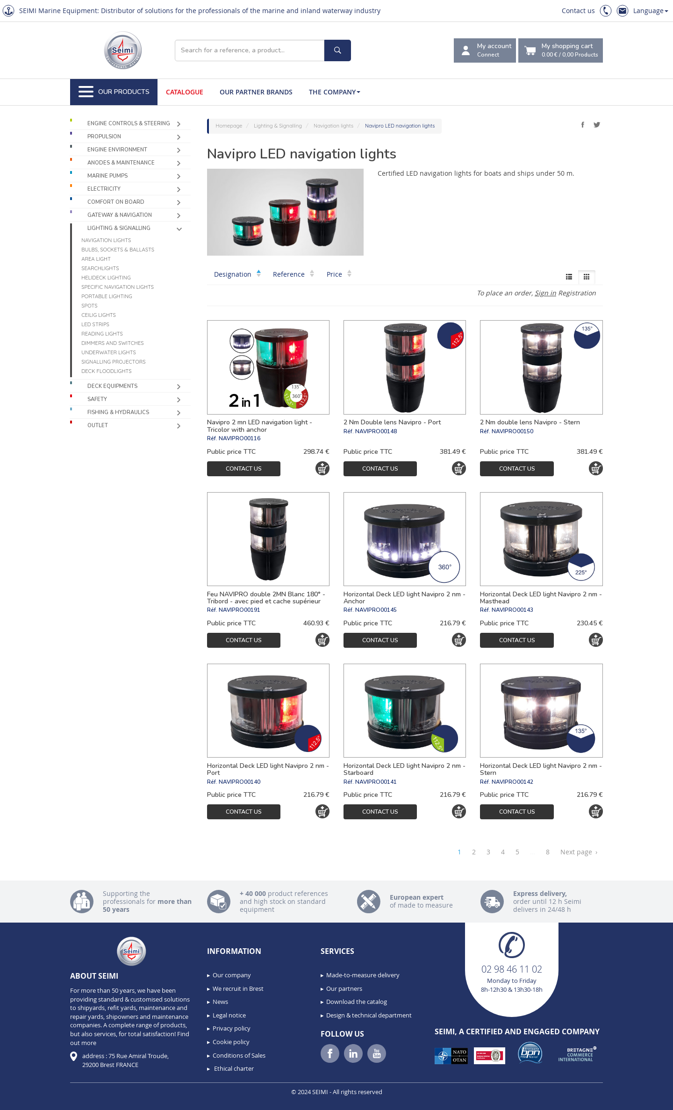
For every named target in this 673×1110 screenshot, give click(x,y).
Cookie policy (231, 1042)
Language (650, 10)
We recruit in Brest (238, 988)
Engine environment (117, 149)
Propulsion (104, 136)
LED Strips (95, 324)
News (220, 1001)
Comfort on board (115, 202)
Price (339, 274)
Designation (237, 274)
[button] (28, 1099)
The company (334, 91)
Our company (232, 975)
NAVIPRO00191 (239, 610)
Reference (293, 274)
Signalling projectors (113, 361)
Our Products (114, 92)
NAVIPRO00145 (376, 610)
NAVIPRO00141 (376, 782)
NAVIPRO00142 (512, 782)
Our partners (344, 988)
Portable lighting (106, 296)
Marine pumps (107, 175)
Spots (89, 305)
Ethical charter (233, 1068)
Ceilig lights (98, 315)
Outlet (97, 425)
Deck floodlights (106, 371)
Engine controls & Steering (128, 123)
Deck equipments (112, 386)
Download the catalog (356, 1001)
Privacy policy (232, 1028)
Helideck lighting (106, 277)
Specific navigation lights (117, 287)
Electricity (104, 189)
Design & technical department (369, 1015)
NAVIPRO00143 (512, 610)
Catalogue (184, 91)
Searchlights (100, 268)
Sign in (545, 292)
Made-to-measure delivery (363, 975)
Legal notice (229, 1015)
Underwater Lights (108, 352)
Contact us (578, 10)
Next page (578, 852)
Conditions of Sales (239, 1055)
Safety (97, 399)
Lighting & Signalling (118, 228)
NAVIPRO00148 (376, 431)
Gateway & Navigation (119, 215)
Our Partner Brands (256, 91)
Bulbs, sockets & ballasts (117, 249)
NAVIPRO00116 (239, 438)
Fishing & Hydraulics (118, 412)
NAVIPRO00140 (239, 782)
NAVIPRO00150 (512, 431)
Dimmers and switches (112, 343)
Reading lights (102, 333)
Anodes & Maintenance (121, 162)
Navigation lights (106, 240)
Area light (96, 259)
